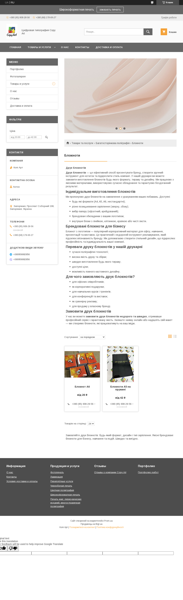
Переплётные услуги (61, 481)
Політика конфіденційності (110, 527)
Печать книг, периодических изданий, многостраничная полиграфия (65, 503)
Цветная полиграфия (62, 490)
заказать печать (110, 9)
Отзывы (14, 98)
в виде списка (175, 337)
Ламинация (56, 476)
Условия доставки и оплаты (22, 481)
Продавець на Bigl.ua (91, 524)
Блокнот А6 (82, 386)
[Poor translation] (13, 548)
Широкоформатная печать (65, 494)
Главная (15, 47)
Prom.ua (108, 521)
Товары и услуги (39, 47)
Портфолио (17, 69)
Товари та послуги (82, 143)
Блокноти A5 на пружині (120, 388)
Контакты (82, 47)
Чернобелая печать (61, 485)
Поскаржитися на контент (82, 527)
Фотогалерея (18, 76)
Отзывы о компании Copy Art (110, 472)
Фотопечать (57, 472)
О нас (65, 47)
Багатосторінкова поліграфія (113, 143)
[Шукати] (148, 31)
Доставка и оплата (109, 47)
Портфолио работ (148, 472)
